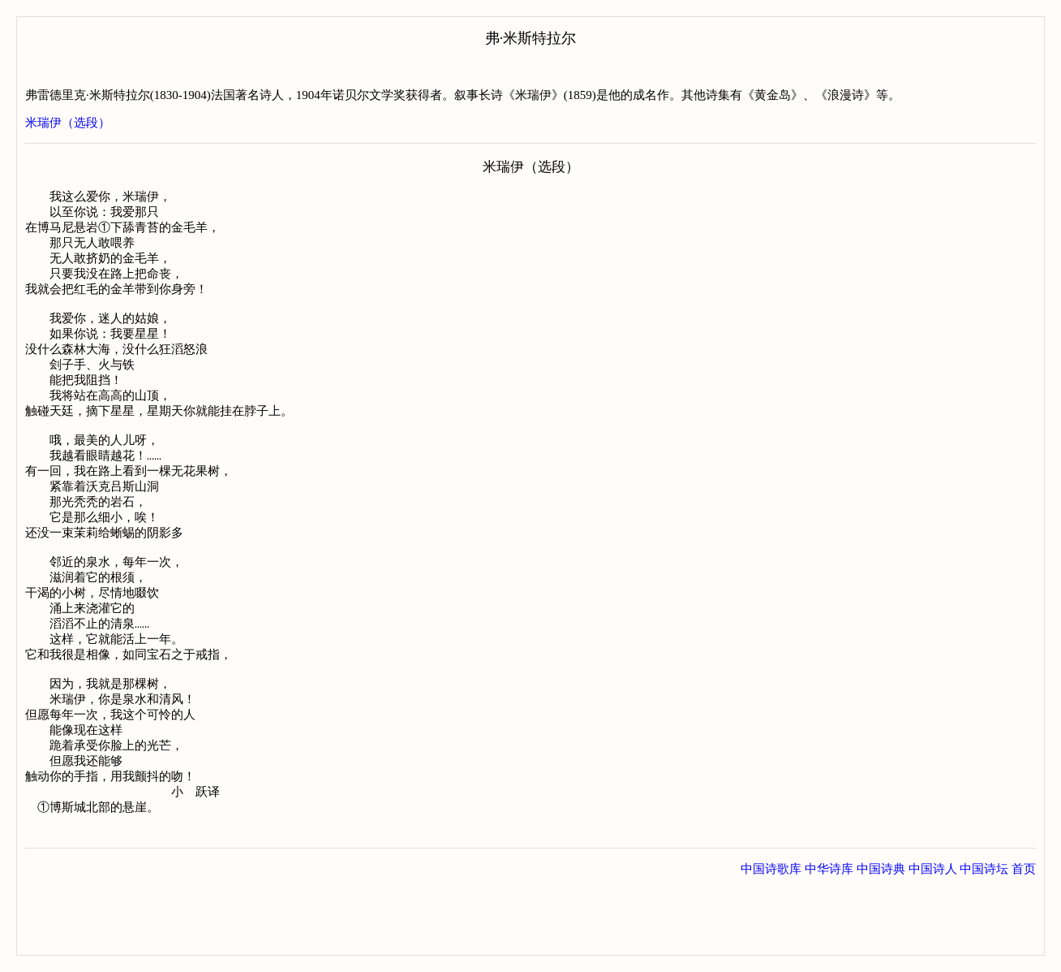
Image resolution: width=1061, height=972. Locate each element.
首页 (1024, 938)
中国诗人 (933, 938)
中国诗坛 (984, 938)
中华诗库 (829, 938)
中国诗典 (881, 938)
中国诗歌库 (771, 938)
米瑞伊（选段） (67, 122)
